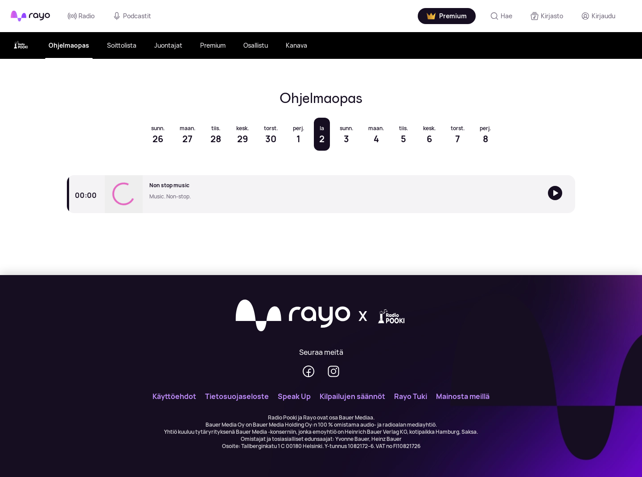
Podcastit (131, 16)
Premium (213, 45)
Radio (81, 16)
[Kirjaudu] (598, 16)
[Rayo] (292, 316)
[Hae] (501, 16)
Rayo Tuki (410, 396)
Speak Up (294, 396)
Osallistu (255, 45)
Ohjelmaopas (69, 45)
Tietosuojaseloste (237, 396)
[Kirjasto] (546, 16)
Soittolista (121, 45)
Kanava (296, 45)
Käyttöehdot (174, 396)
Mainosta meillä (463, 396)
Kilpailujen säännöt (352, 396)
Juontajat (168, 45)
